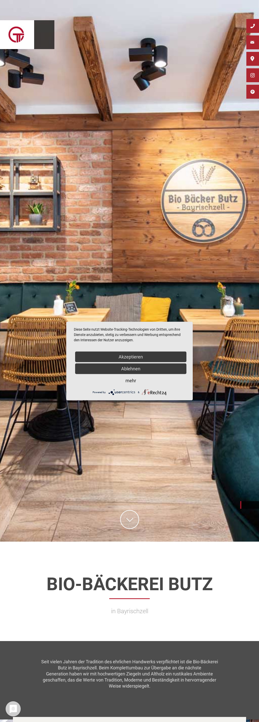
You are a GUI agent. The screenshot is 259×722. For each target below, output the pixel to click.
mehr (130, 380)
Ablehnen (130, 368)
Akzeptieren (131, 356)
